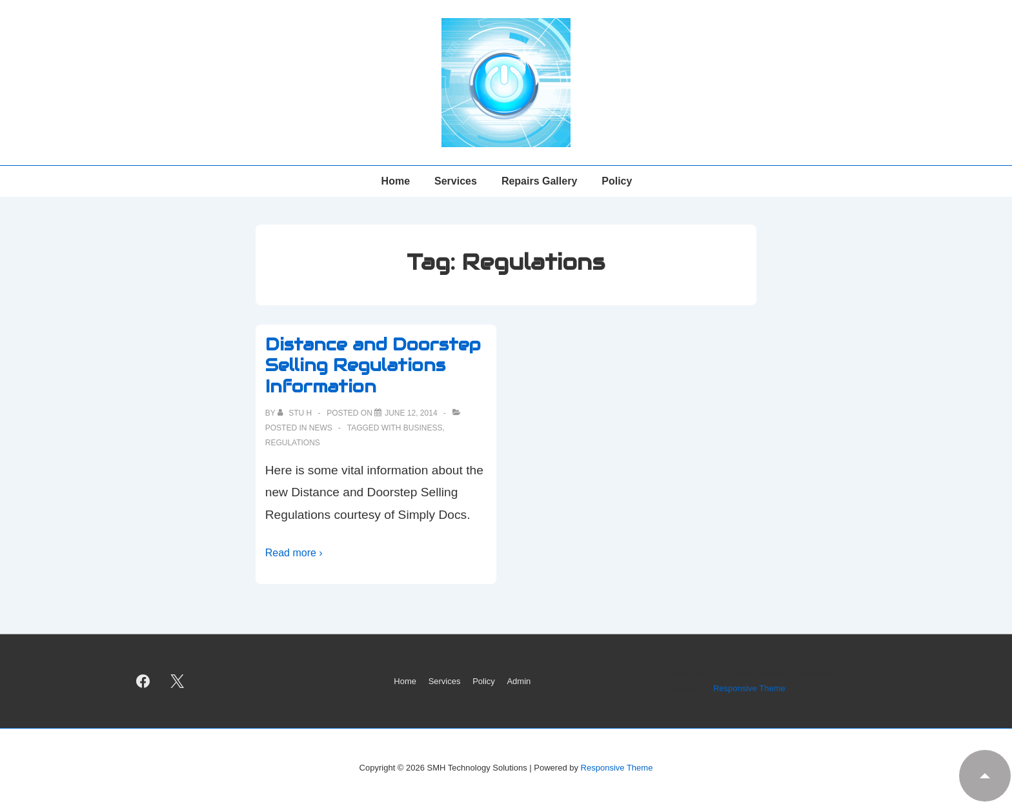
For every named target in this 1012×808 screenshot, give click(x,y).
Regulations (292, 442)
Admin (519, 681)
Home (395, 181)
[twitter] (177, 681)
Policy (617, 181)
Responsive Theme (749, 688)
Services (455, 181)
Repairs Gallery (539, 181)
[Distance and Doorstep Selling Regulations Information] (411, 413)
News (320, 427)
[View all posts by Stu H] (296, 413)
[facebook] (143, 681)
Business (423, 427)
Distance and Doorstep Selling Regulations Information (373, 365)
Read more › (294, 552)
